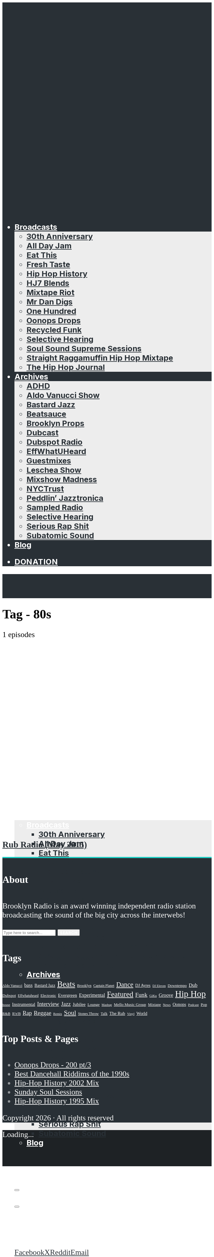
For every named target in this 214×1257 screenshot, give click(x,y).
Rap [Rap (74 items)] (27, 1013)
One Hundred (51, 311)
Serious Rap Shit (57, 526)
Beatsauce (46, 413)
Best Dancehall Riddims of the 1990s (71, 1073)
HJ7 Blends (47, 283)
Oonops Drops (53, 320)
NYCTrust (45, 488)
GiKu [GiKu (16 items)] (153, 995)
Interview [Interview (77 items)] (48, 1004)
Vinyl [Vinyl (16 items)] (130, 1013)
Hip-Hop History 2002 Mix (56, 1083)
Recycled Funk (54, 329)
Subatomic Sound (60, 535)
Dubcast (42, 432)
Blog (22, 544)
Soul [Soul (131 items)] (70, 1012)
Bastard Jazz (50, 404)
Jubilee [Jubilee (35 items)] (79, 1004)
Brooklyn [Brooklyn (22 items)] (84, 986)
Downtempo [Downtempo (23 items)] (177, 986)
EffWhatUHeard (56, 451)
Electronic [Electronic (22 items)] (48, 995)
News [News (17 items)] (167, 1004)
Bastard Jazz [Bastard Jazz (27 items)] (45, 985)
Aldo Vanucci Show (63, 395)
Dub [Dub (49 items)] (193, 985)
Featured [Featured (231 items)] (120, 994)
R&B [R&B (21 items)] (6, 1014)
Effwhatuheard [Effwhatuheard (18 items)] (28, 996)
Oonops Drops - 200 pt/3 (52, 1064)
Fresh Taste (48, 264)
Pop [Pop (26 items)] (204, 1004)
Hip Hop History (56, 273)
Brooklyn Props (55, 423)
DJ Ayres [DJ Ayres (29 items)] (142, 985)
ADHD (38, 385)
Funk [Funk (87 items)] (141, 994)
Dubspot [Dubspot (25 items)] (9, 995)
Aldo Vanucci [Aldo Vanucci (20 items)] (12, 986)
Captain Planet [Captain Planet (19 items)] (103, 986)
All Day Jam (49, 245)
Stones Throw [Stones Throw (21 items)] (88, 1014)
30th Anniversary (59, 236)
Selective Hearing (59, 339)
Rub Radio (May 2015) (44, 844)
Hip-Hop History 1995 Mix (56, 1101)
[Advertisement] (107, 684)
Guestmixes (48, 460)
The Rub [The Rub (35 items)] (117, 1013)
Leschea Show (53, 470)
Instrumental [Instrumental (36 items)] (23, 1004)
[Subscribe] (16, 1190)
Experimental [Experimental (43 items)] (92, 995)
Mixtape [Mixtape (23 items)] (154, 1005)
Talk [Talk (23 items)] (104, 1014)
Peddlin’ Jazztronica (64, 498)
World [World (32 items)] (141, 1013)
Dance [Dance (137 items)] (124, 984)
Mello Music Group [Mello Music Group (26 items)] (130, 1004)
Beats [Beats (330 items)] (66, 984)
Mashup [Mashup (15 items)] (106, 1004)
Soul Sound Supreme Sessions (83, 348)
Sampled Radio (54, 507)
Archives (31, 376)
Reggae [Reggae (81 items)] (42, 1013)
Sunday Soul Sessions (48, 1092)
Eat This (41, 255)
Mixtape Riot (50, 292)
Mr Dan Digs (49, 301)
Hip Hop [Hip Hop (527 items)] (190, 994)
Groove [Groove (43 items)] (166, 995)
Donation (36, 561)
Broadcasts (35, 227)
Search (68, 932)
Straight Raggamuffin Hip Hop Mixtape (99, 357)
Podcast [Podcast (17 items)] (193, 1004)
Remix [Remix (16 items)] (57, 1013)
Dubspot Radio (54, 442)
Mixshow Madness (61, 479)
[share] (16, 1207)
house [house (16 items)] (6, 1004)
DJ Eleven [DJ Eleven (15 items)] (159, 985)
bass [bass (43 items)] (28, 985)
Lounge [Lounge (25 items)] (94, 1004)
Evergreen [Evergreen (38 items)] (67, 995)
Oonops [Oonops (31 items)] (179, 1004)
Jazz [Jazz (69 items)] (66, 1004)
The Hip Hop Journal (65, 367)
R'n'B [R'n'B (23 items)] (16, 1014)
